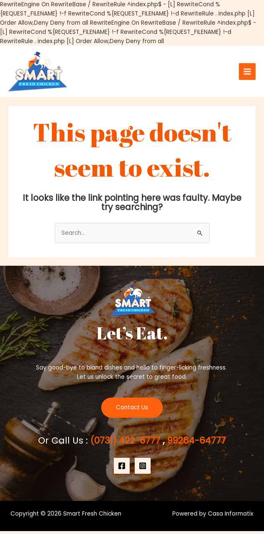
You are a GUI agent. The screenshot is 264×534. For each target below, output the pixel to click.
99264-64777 (195, 443)
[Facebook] (122, 469)
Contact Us (132, 410)
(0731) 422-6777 (126, 443)
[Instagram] (143, 469)
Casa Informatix (231, 517)
